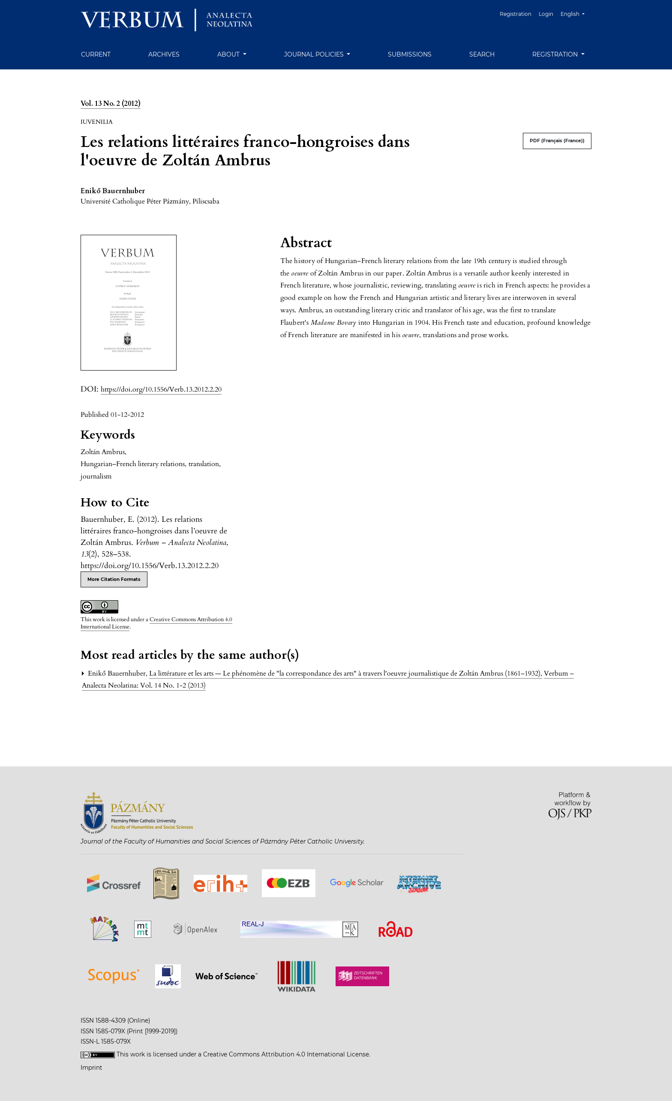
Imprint (91, 1067)
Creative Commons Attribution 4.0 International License (156, 623)
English (575, 13)
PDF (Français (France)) (557, 141)
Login (546, 14)
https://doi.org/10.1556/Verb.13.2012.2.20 (161, 389)
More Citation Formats (114, 579)
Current (96, 54)
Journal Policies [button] (314, 54)
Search (482, 54)
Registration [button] (555, 54)
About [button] (229, 54)
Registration (515, 14)
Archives (164, 54)
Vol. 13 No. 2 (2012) (111, 103)
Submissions (410, 54)
